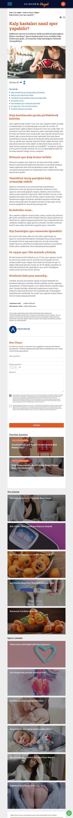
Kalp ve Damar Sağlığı (31, 12)
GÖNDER (36, 425)
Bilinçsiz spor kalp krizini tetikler (22, 95)
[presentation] (36, 417)
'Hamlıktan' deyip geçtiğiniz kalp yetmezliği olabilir (29, 98)
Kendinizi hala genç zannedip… (22, 109)
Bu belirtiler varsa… (17, 101)
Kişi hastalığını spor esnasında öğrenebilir (25, 103)
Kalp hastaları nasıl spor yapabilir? (21, 15)
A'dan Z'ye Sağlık (15, 12)
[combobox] (15, 367)
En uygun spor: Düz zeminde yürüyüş (24, 106)
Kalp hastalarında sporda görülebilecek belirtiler (28, 92)
